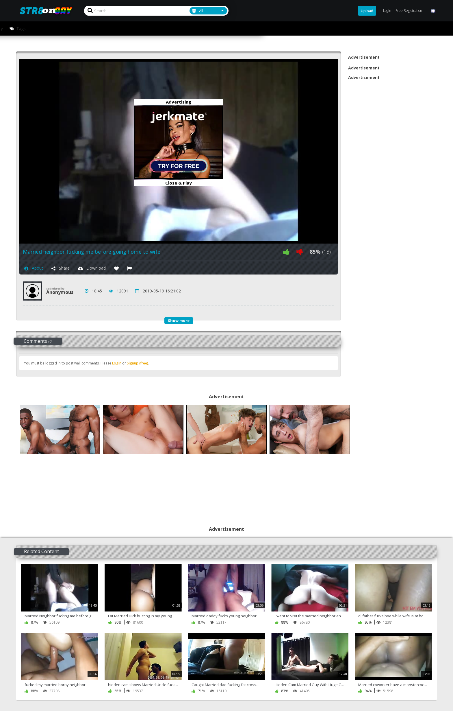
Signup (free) (137, 363)
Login (116, 363)
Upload (367, 10)
